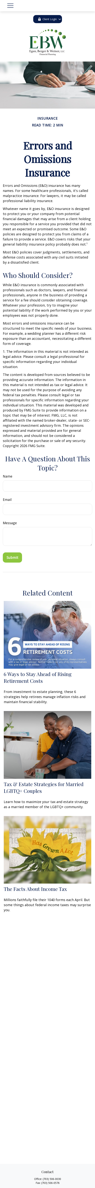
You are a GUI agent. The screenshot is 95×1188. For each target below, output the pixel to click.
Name (7, 476)
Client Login (47, 19)
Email (7, 499)
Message (10, 523)
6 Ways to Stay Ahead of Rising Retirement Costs (38, 677)
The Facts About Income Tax (35, 888)
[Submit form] (12, 557)
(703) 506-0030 (52, 1179)
